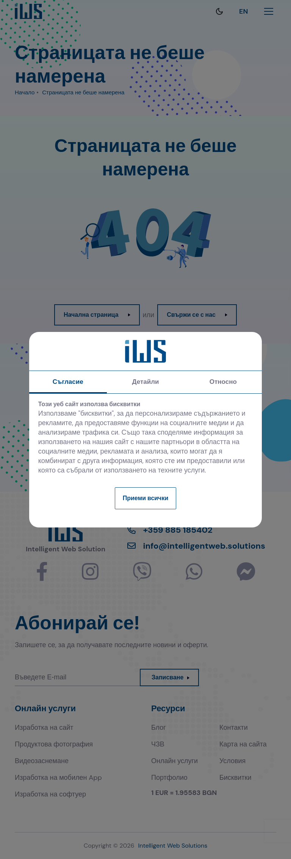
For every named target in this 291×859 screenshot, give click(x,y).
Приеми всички (146, 498)
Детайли (145, 381)
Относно (223, 381)
